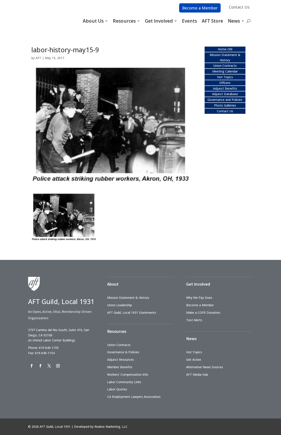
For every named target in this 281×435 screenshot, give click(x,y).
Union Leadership (119, 305)
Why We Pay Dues (199, 297)
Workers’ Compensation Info (127, 374)
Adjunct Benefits (225, 88)
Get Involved (159, 21)
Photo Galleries (225, 105)
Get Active (193, 359)
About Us (93, 21)
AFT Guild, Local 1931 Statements (131, 312)
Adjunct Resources (120, 359)
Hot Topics (225, 77)
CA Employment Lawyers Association (133, 397)
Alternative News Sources (204, 367)
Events (189, 21)
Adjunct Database (225, 94)
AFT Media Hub (197, 374)
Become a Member (200, 8)
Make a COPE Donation (203, 312)
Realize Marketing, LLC (111, 426)
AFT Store (212, 21)
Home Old (225, 49)
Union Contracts (225, 65)
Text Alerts (194, 320)
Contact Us (239, 7)
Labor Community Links (124, 382)
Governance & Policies (123, 352)
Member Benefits (119, 367)
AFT (38, 58)
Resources (124, 21)
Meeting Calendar (225, 71)
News (234, 21)
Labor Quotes (117, 389)
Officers (225, 83)
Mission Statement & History (128, 297)
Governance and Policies (224, 100)
